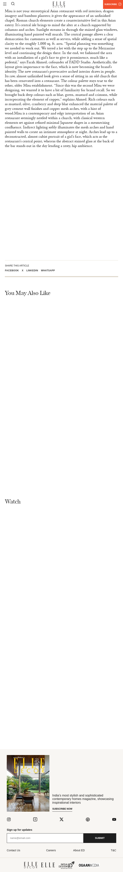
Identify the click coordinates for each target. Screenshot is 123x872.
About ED (79, 850)
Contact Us (13, 850)
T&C (113, 850)
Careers (51, 850)
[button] (13, 270)
